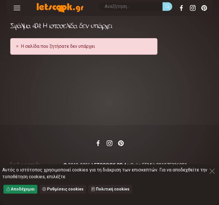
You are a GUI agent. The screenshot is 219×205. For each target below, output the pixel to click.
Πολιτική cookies (110, 189)
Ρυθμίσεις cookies (63, 189)
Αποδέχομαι (20, 189)
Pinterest (204, 8)
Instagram (192, 8)
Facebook (181, 8)
